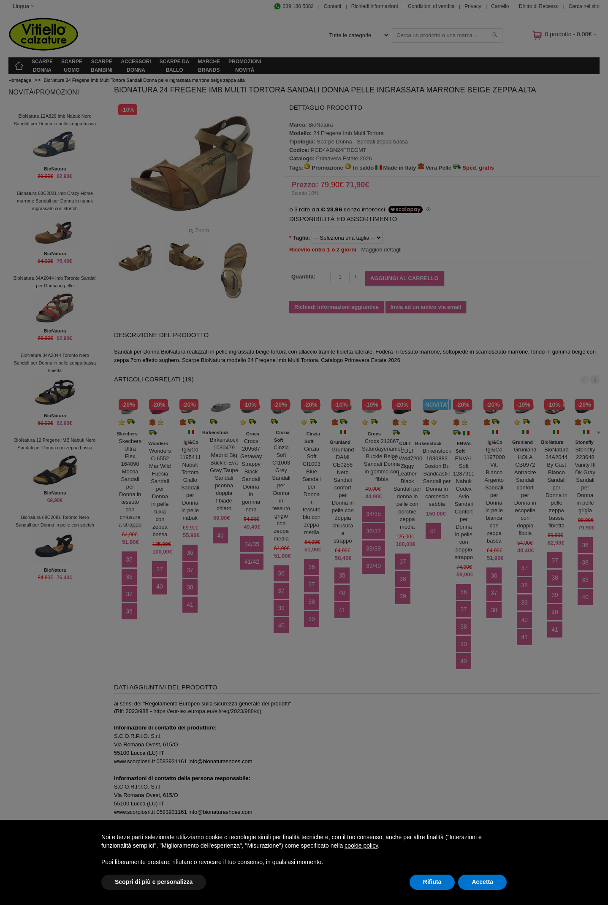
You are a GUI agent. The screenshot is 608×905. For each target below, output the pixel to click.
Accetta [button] (482, 881)
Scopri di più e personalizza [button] (154, 881)
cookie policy (361, 845)
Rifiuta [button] (432, 881)
